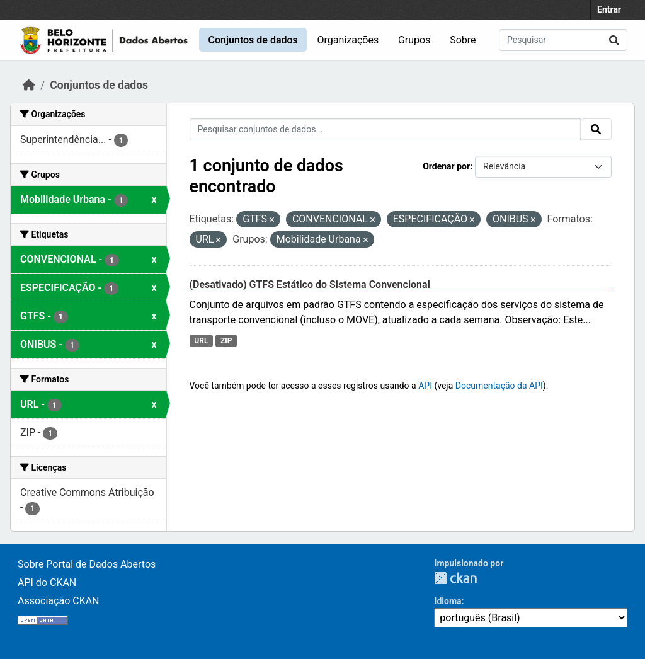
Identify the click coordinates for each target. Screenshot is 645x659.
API (425, 386)
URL (201, 340)
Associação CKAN (59, 601)
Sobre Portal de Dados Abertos (87, 564)
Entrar (609, 9)
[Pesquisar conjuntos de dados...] (563, 40)
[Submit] (614, 40)
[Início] (29, 85)
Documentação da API (499, 386)
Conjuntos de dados (252, 40)
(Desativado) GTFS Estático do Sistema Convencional (310, 284)
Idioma (447, 601)
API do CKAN (47, 582)
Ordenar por (446, 166)
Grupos (414, 40)
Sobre (463, 40)
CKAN (455, 578)
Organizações (348, 40)
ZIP (226, 340)
